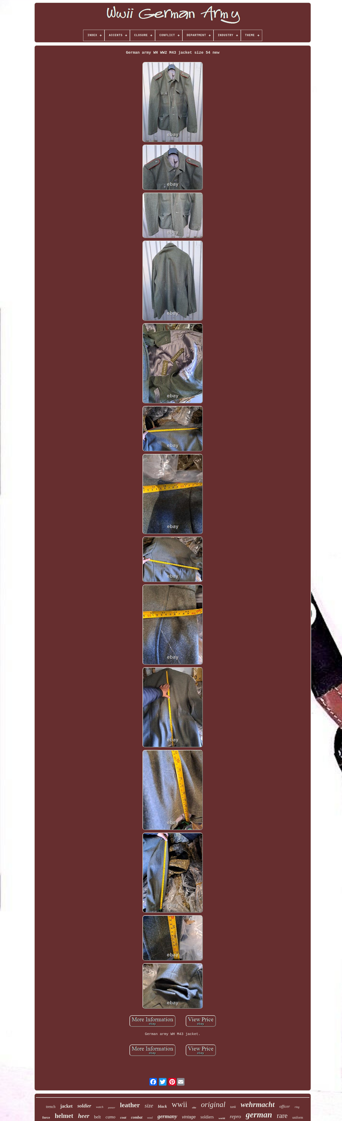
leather (130, 1105)
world (221, 1118)
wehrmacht (258, 1104)
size (149, 1105)
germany (167, 1116)
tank (233, 1107)
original (213, 1104)
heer (83, 1115)
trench (50, 1107)
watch (99, 1107)
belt (97, 1116)
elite (194, 1107)
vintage (189, 1117)
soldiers (207, 1117)
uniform (297, 1117)
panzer (111, 1107)
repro (235, 1116)
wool (150, 1117)
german (259, 1114)
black (162, 1106)
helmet (64, 1115)
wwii (179, 1104)
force (46, 1117)
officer (284, 1106)
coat (123, 1117)
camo (110, 1116)
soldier (84, 1106)
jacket (66, 1106)
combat (136, 1117)
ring (297, 1107)
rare (282, 1115)
